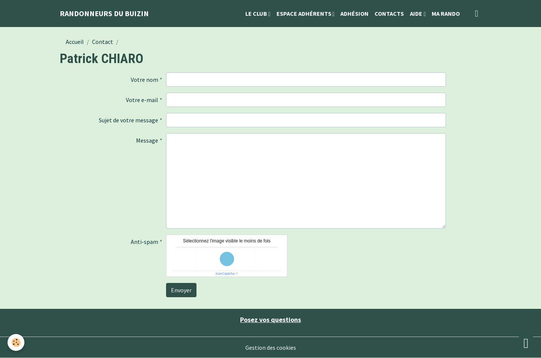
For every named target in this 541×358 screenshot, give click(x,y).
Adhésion (354, 13)
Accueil (75, 41)
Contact (102, 41)
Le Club (256, 13)
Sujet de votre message (128, 120)
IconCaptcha (225, 273)
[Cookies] (16, 342)
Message (147, 140)
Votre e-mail (142, 100)
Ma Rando (446, 13)
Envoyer (181, 290)
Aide (416, 13)
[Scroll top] (526, 343)
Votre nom (144, 79)
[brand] (104, 13)
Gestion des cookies (270, 347)
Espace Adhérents (304, 13)
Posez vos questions (270, 319)
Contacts (389, 13)
